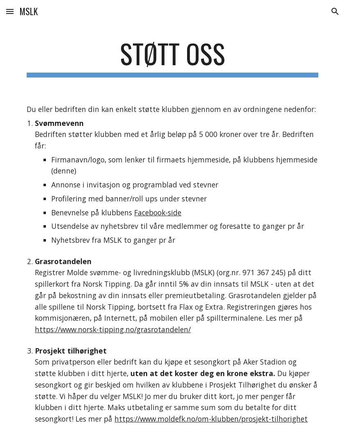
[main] (172, 57)
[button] (10, 11)
